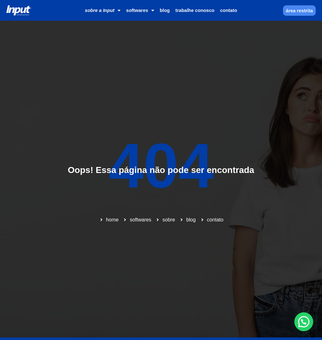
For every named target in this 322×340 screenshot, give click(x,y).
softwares (140, 10)
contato (228, 10)
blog (165, 10)
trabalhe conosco (194, 10)
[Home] (18, 10)
